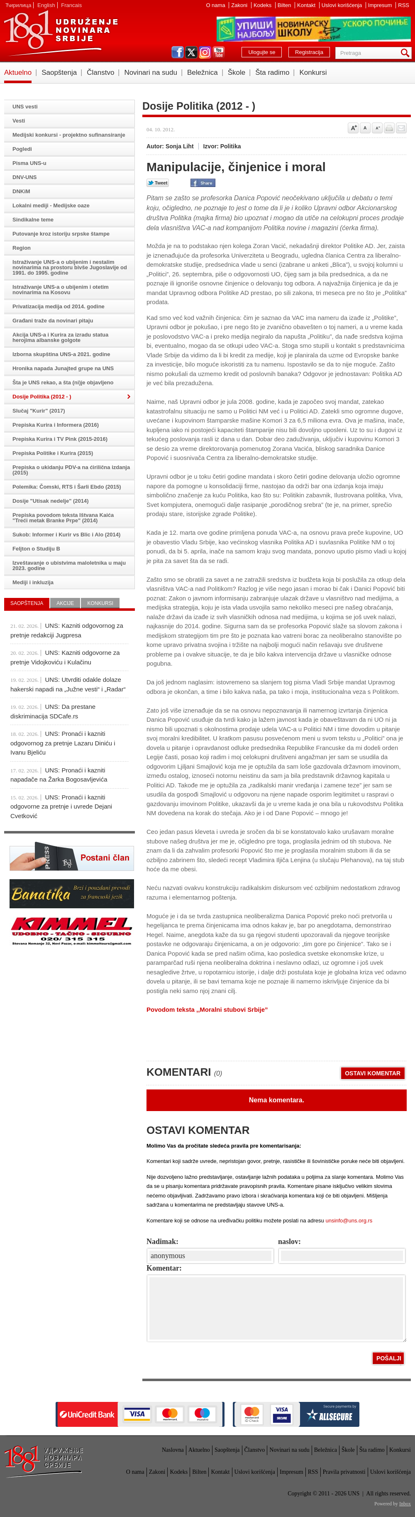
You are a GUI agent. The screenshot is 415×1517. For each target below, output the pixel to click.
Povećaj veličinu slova (353, 128)
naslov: (289, 1241)
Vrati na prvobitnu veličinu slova (365, 128)
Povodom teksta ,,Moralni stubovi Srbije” (207, 1009)
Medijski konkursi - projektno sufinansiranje (68, 135)
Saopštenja (59, 72)
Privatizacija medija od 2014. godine (58, 306)
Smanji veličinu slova (377, 128)
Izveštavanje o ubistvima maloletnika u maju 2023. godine (69, 565)
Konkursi (313, 72)
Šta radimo (272, 72)
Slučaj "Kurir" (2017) (38, 410)
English (46, 5)
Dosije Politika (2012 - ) (41, 396)
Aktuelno (18, 72)
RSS (403, 5)
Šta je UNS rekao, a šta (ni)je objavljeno (62, 382)
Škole (237, 72)
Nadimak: (162, 1241)
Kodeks (263, 5)
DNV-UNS (24, 177)
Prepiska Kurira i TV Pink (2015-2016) (59, 439)
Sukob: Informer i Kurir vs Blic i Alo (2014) (66, 534)
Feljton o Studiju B (36, 548)
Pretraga (406, 53)
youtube (218, 52)
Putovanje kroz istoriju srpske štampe (61, 233)
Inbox (405, 1504)
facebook (177, 52)
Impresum (380, 5)
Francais (71, 5)
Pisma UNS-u (29, 163)
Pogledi (22, 149)
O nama (216, 5)
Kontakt (307, 5)
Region (21, 248)
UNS (60, 33)
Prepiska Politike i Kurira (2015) (52, 453)
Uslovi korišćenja (343, 5)
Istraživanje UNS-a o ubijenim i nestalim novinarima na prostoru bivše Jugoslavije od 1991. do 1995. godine (69, 267)
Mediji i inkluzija (33, 582)
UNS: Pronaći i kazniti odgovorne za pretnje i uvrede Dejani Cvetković (61, 806)
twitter (191, 52)
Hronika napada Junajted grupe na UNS (63, 368)
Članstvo (100, 72)
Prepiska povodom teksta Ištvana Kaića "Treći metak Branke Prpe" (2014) (63, 517)
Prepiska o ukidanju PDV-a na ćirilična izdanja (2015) (71, 470)
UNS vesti (25, 106)
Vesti (18, 120)
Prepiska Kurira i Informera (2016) (55, 425)
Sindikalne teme (33, 219)
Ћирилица (18, 5)
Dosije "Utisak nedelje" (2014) (50, 501)
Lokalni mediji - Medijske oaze (51, 205)
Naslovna (173, 1450)
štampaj (389, 128)
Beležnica (202, 72)
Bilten (285, 5)
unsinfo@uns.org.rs (348, 1220)
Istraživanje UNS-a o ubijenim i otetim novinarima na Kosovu (60, 289)
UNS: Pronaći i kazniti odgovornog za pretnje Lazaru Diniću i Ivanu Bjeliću (62, 743)
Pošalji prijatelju (401, 128)
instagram (205, 52)
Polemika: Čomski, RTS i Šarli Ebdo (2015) (66, 486)
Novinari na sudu (150, 72)
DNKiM (21, 191)
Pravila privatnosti (344, 1472)
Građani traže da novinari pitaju (52, 320)
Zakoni (240, 5)
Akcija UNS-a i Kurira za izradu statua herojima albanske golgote (60, 337)
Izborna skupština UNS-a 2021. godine (61, 354)
